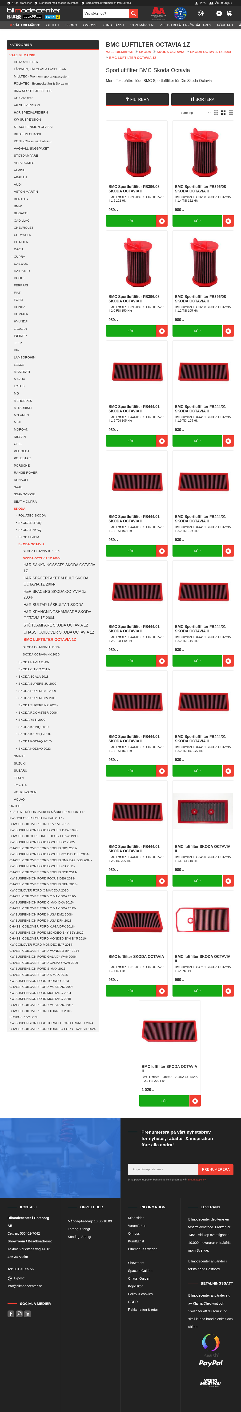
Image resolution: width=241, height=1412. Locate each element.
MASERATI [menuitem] (22, 372)
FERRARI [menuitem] (21, 285)
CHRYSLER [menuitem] (22, 235)
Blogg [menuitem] (71, 27)
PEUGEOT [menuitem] (21, 451)
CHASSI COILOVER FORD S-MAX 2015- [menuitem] (39, 975)
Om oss (134, 1233)
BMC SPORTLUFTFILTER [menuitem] (33, 91)
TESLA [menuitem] (19, 778)
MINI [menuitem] (17, 422)
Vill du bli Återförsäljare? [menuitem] (185, 27)
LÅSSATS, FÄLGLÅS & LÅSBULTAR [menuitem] (40, 69)
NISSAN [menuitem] (20, 437)
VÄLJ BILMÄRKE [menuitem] (26, 27)
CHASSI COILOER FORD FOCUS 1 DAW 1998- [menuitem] (44, 836)
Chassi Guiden (139, 1278)
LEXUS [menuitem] (19, 364)
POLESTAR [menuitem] (22, 458)
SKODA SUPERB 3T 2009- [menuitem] (37, 691)
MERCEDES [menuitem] (23, 401)
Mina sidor (136, 1218)
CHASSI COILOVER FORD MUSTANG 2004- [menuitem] (41, 987)
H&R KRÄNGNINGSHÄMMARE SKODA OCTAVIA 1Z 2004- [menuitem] (57, 615)
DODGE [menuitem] (20, 278)
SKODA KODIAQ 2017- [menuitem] (35, 741)
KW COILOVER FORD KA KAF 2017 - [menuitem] (36, 818)
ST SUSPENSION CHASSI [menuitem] (33, 127)
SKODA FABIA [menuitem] (28, 537)
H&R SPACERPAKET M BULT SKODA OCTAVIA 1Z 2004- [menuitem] (56, 581)
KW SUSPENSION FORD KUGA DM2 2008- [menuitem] (41, 914)
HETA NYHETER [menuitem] (26, 62)
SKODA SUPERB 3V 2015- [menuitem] (37, 698)
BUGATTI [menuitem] (21, 213)
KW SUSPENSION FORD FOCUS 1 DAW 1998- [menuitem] (43, 830)
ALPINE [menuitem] (19, 170)
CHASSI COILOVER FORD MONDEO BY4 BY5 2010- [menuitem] (48, 938)
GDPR (133, 1302)
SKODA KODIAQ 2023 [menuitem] (34, 748)
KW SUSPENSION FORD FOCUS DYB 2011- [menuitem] (42, 866)
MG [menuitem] (16, 393)
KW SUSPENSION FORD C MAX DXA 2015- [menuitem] (41, 902)
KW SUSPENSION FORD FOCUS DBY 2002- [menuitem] (42, 842)
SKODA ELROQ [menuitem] (29, 523)
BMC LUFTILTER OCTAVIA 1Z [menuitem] (50, 640)
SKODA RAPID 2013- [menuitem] (33, 662)
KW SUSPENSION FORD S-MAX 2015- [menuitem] (37, 968)
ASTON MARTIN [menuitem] (26, 191)
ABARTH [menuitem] (20, 177)
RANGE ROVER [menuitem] (25, 472)
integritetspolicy (196, 1179)
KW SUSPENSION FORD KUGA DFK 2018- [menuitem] (40, 920)
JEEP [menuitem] (18, 343)
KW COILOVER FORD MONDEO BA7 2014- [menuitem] (41, 944)
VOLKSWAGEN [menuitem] (25, 792)
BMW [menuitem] (18, 206)
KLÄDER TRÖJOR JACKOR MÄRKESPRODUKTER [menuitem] (46, 812)
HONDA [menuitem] (19, 307)
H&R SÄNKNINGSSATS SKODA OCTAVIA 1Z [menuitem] (59, 568)
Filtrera (139, 100)
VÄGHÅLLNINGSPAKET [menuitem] (31, 148)
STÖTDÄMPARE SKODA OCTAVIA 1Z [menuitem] (56, 625)
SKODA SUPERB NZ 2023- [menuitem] (38, 705)
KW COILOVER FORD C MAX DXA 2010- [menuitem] (39, 890)
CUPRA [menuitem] (19, 256)
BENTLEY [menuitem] (21, 199)
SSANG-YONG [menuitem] (25, 494)
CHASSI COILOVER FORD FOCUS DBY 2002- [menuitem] (43, 848)
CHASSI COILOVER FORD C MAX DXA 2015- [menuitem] (42, 908)
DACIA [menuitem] (19, 249)
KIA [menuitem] (16, 350)
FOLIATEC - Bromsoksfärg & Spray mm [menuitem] (42, 83)
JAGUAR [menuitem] (20, 328)
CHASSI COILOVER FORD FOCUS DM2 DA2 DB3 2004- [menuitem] (50, 860)
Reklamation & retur (143, 1309)
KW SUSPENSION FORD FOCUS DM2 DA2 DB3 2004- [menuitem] (49, 854)
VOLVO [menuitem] (19, 799)
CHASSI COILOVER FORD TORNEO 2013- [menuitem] (40, 1011)
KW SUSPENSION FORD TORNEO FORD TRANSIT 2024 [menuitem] (51, 1023)
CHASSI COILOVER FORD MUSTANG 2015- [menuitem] (41, 1005)
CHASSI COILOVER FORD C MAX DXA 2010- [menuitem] (42, 896)
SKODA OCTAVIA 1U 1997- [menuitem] (41, 551)
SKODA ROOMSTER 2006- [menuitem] (38, 712)
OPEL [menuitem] (18, 444)
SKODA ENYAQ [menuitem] (29, 530)
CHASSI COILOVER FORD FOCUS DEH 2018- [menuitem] (43, 884)
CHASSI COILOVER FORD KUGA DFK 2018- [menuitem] (42, 926)
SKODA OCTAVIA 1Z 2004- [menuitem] (41, 558)
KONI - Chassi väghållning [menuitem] (32, 141)
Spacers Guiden (140, 1271)
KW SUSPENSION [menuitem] (27, 119)
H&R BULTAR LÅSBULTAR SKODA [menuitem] (54, 605)
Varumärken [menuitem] (141, 27)
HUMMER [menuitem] (21, 314)
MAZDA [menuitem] (19, 379)
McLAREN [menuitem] (21, 415)
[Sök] (133, 14)
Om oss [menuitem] (89, 27)
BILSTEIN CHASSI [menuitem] (27, 134)
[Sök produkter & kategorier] (106, 15)
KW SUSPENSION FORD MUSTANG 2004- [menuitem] (40, 993)
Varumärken (137, 1226)
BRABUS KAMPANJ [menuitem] (23, 1017)
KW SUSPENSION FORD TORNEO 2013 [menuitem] (39, 981)
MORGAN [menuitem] (21, 429)
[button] (219, 14)
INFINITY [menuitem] (20, 336)
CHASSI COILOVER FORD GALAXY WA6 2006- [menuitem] (44, 962)
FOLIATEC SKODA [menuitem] (32, 515)
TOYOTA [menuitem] (20, 785)
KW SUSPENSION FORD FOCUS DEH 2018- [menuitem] (42, 878)
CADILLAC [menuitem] (21, 220)
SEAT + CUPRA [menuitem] (25, 501)
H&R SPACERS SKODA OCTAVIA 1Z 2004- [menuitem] (55, 595)
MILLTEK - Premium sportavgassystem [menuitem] (41, 76)
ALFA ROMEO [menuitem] (24, 163)
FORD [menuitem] (18, 299)
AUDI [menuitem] (17, 184)
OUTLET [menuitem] (53, 27)
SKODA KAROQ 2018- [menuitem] (34, 734)
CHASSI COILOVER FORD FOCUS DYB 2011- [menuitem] (43, 872)
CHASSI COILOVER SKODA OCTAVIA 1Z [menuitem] (59, 632)
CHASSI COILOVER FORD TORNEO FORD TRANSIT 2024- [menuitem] (53, 1029)
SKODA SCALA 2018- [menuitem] (34, 676)
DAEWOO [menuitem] (21, 263)
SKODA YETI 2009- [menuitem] (32, 719)
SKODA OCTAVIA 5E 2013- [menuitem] (41, 647)
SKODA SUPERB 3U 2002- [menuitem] (37, 683)
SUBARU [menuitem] (20, 770)
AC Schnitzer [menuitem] (23, 98)
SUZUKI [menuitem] (20, 763)
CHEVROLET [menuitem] (23, 227)
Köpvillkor (135, 1286)
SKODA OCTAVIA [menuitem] (31, 544)
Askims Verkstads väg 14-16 (29, 1249)
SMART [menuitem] (19, 756)
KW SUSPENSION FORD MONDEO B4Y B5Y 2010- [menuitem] (46, 932)
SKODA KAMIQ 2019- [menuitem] (34, 727)
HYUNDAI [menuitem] (21, 321)
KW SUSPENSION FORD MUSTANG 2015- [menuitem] (40, 999)
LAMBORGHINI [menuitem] (25, 357)
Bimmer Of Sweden (142, 1249)
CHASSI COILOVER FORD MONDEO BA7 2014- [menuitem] (44, 950)
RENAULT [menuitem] (21, 480)
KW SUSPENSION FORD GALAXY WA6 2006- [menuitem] (43, 956)
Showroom (136, 1263)
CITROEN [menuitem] (21, 242)
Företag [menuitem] (225, 27)
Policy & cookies (140, 1294)
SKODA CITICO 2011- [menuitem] (34, 669)
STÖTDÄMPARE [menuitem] (26, 155)
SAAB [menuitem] (18, 487)
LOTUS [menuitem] (19, 386)
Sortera (205, 100)
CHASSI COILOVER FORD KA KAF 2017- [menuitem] (39, 824)
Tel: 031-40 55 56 (21, 1269)
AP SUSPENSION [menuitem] (27, 105)
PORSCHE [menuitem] (22, 465)
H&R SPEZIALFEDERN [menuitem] (31, 112)
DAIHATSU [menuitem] (22, 271)
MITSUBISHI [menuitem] (23, 408)
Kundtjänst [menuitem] (113, 27)
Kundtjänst (136, 1241)
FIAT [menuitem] (17, 292)
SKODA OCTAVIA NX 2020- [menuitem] (41, 654)
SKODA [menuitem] (19, 508)
